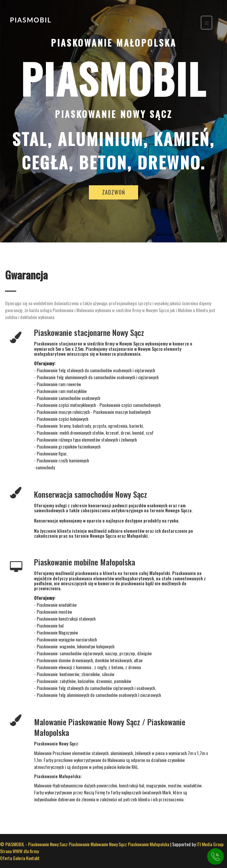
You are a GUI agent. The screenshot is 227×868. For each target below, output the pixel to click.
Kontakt (33, 857)
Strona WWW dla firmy (19, 851)
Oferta (6, 857)
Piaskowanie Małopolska (148, 844)
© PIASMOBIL (12, 844)
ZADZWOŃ (113, 193)
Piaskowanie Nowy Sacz (48, 844)
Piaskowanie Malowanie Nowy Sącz (98, 844)
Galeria (19, 857)
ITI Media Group (210, 844)
